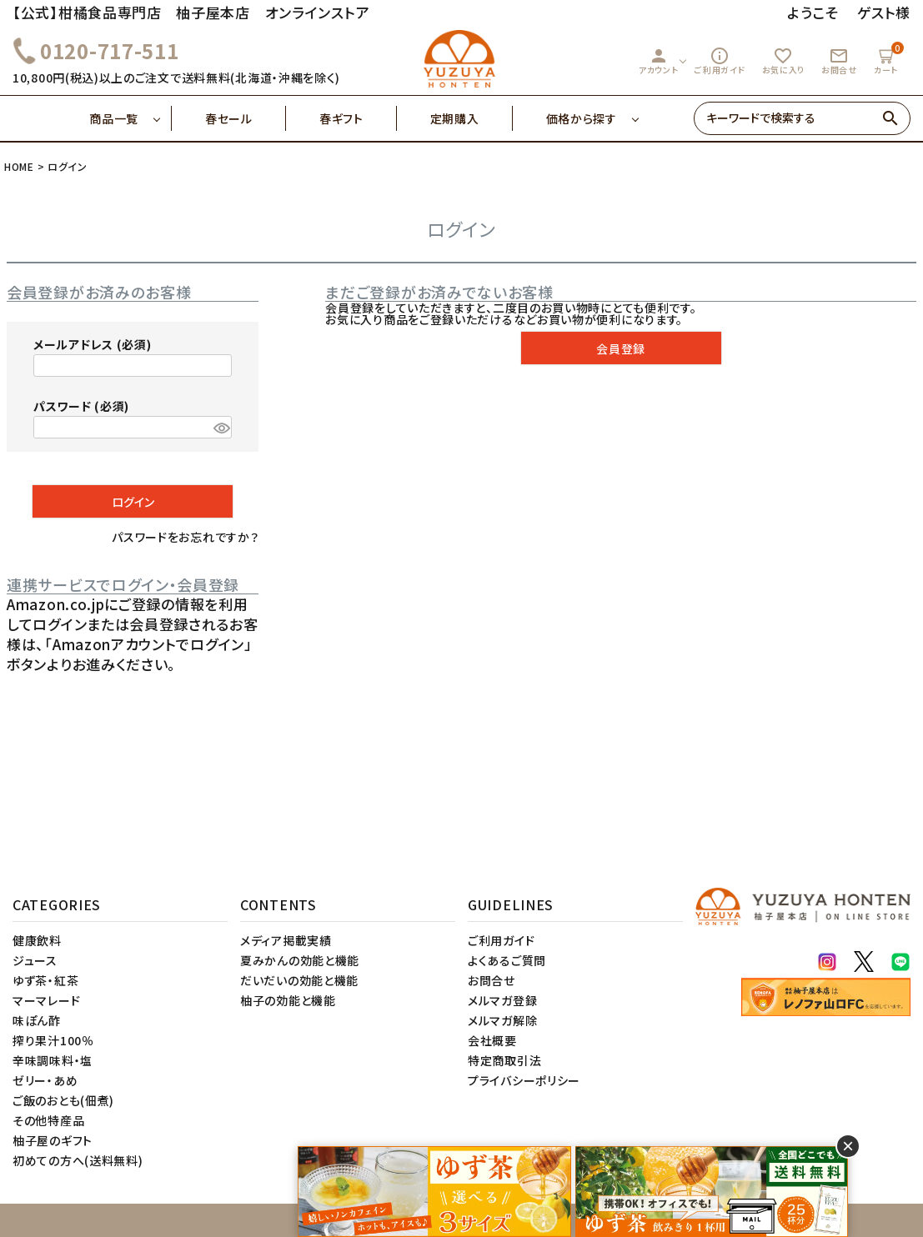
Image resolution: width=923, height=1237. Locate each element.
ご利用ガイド (720, 61)
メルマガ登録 (502, 1000)
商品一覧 (130, 118)
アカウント (659, 61)
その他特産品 (48, 1120)
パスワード (81, 406)
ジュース (35, 960)
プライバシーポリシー (524, 1080)
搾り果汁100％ (53, 1040)
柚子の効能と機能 (288, 1000)
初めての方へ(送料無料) (78, 1160)
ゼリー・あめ (45, 1080)
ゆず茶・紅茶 (45, 980)
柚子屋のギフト (53, 1140)
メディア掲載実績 (286, 940)
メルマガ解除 (502, 1020)
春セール (245, 118)
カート (888, 59)
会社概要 (492, 1040)
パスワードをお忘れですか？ (185, 536)
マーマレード (46, 1000)
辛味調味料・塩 (53, 1060)
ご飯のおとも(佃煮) (63, 1100)
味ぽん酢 (37, 1020)
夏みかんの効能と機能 (299, 960)
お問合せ (839, 61)
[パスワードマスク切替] (220, 427)
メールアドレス (92, 344)
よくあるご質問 (507, 960)
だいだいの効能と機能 (299, 980)
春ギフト (358, 118)
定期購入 (471, 118)
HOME (19, 166)
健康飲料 (37, 940)
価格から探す (581, 118)
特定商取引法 (504, 1060)
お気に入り (783, 61)
